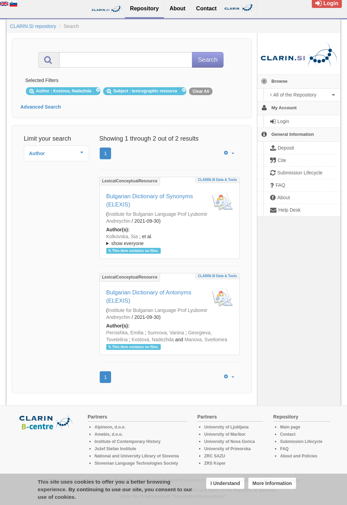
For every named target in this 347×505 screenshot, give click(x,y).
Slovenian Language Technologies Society (136, 463)
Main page (290, 427)
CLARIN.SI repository (33, 26)
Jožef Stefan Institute (115, 448)
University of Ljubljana (226, 427)
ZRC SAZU (214, 456)
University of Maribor (225, 434)
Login (326, 3)
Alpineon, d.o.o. (110, 427)
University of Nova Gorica (229, 441)
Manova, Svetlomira (206, 339)
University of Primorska (227, 448)
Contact (288, 434)
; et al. (169, 240)
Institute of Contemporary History (127, 441)
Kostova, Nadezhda (153, 339)
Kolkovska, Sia (122, 236)
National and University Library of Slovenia (137, 456)
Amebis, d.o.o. (109, 434)
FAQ (284, 448)
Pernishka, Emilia (124, 332)
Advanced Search (40, 107)
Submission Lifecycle (301, 441)
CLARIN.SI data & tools (217, 180)
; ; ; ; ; (169, 240)
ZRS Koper (215, 463)
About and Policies (298, 456)
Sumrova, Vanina (165, 332)
